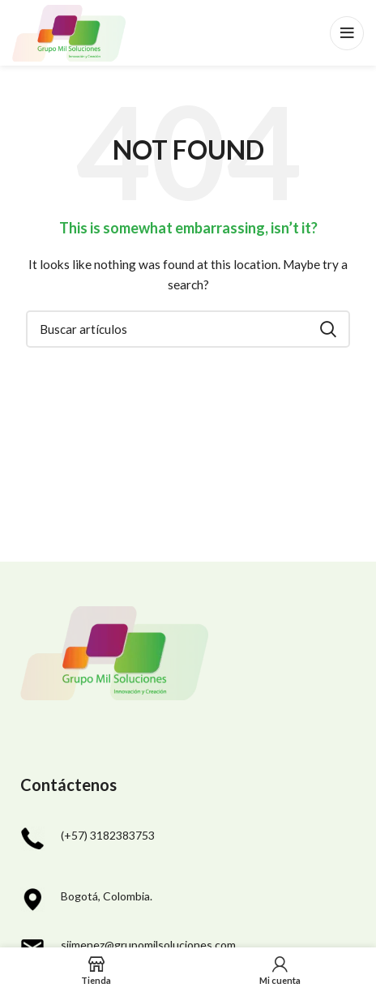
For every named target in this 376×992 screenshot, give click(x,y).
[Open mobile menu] (347, 33)
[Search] (188, 329)
